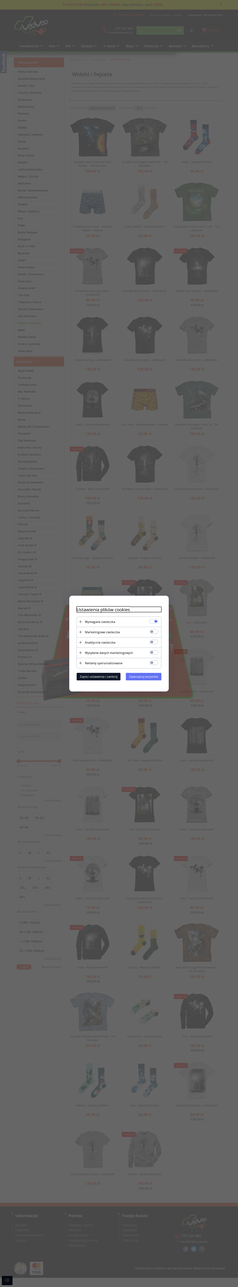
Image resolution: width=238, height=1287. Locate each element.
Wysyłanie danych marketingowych (109, 653)
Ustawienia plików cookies (103, 609)
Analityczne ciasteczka (100, 642)
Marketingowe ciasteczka (102, 632)
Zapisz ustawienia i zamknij (98, 676)
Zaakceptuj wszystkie (143, 676)
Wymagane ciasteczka (100, 622)
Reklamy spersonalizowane (103, 663)
